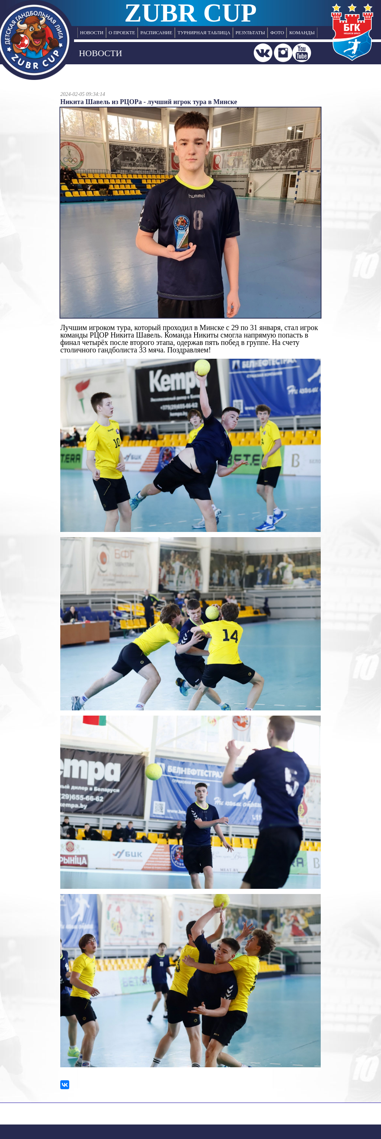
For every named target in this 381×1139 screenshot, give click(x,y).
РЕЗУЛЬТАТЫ (250, 32)
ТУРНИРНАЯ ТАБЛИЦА (203, 32)
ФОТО (277, 32)
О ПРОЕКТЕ (122, 32)
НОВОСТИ (91, 32)
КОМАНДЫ (301, 32)
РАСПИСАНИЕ (156, 32)
